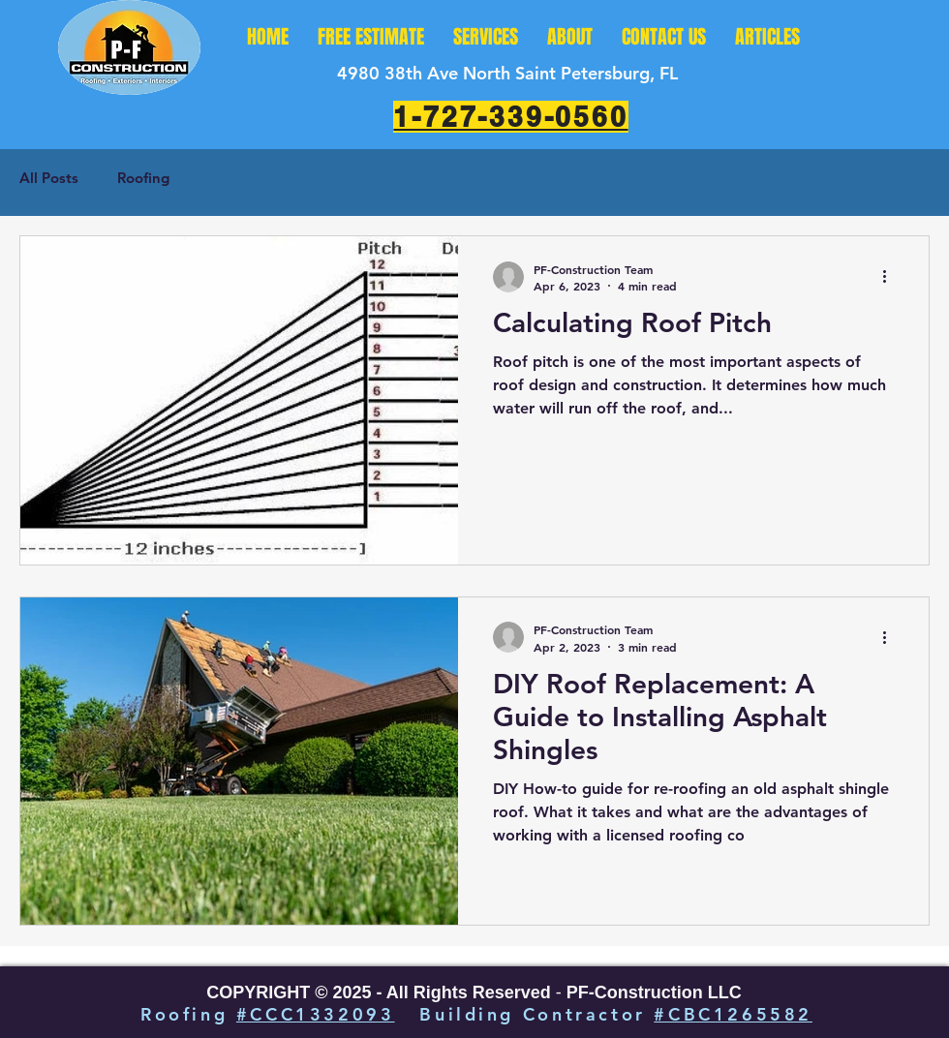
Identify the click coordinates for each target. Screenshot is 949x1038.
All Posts (48, 177)
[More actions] (891, 277)
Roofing (143, 177)
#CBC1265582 (733, 1014)
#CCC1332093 (315, 1014)
